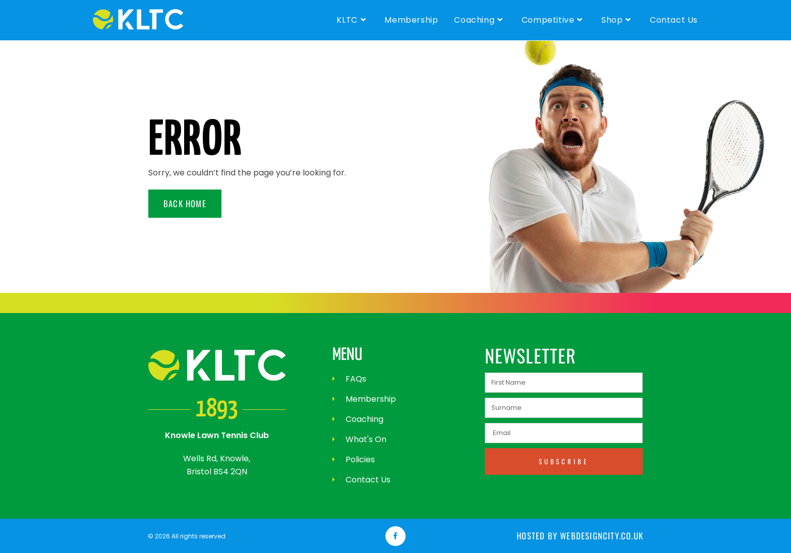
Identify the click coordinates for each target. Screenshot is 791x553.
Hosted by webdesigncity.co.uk (581, 536)
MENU (347, 355)
